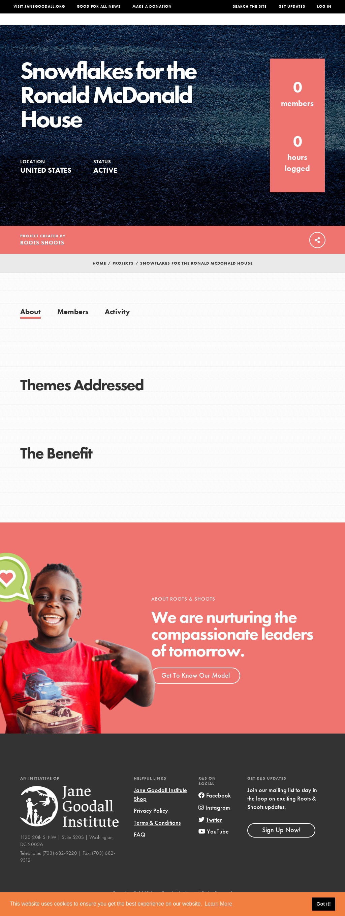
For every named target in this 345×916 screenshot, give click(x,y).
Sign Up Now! (281, 843)
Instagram (214, 821)
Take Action (310, 26)
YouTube (213, 845)
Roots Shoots (42, 256)
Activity (117, 325)
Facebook (214, 809)
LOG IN (324, 6)
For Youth (127, 26)
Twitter (210, 833)
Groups (274, 26)
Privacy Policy (151, 824)
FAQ (139, 848)
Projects (245, 26)
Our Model (212, 26)
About (98, 26)
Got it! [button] (323, 904)
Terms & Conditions (157, 836)
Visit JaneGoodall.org (39, 6)
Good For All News (99, 6)
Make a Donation (152, 6)
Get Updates (292, 6)
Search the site (250, 6)
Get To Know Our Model (195, 688)
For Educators (169, 26)
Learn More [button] (218, 904)
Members (73, 325)
